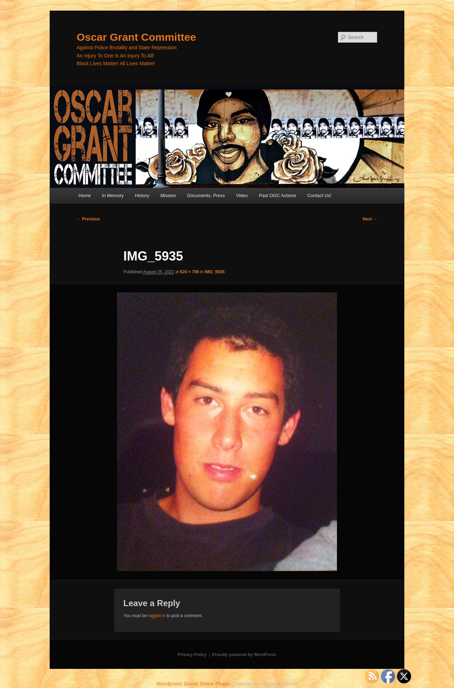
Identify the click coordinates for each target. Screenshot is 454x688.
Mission (168, 195)
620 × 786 (189, 271)
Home (84, 195)
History (142, 195)
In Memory (112, 195)
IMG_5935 (215, 271)
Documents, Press (206, 195)
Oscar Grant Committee (136, 37)
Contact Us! (319, 195)
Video (242, 195)
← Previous (88, 219)
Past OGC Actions (277, 195)
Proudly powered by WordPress (244, 654)
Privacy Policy (192, 654)
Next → (370, 219)
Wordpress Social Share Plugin (194, 684)
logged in (156, 615)
